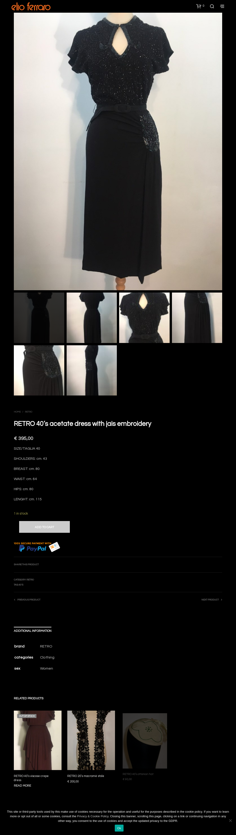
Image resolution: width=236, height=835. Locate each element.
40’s (21, 585)
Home (17, 412)
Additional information (32, 631)
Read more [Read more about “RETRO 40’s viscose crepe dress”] (22, 785)
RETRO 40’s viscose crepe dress (31, 778)
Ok (119, 828)
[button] (200, 6)
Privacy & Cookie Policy (92, 816)
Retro (28, 412)
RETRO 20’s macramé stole (86, 774)
